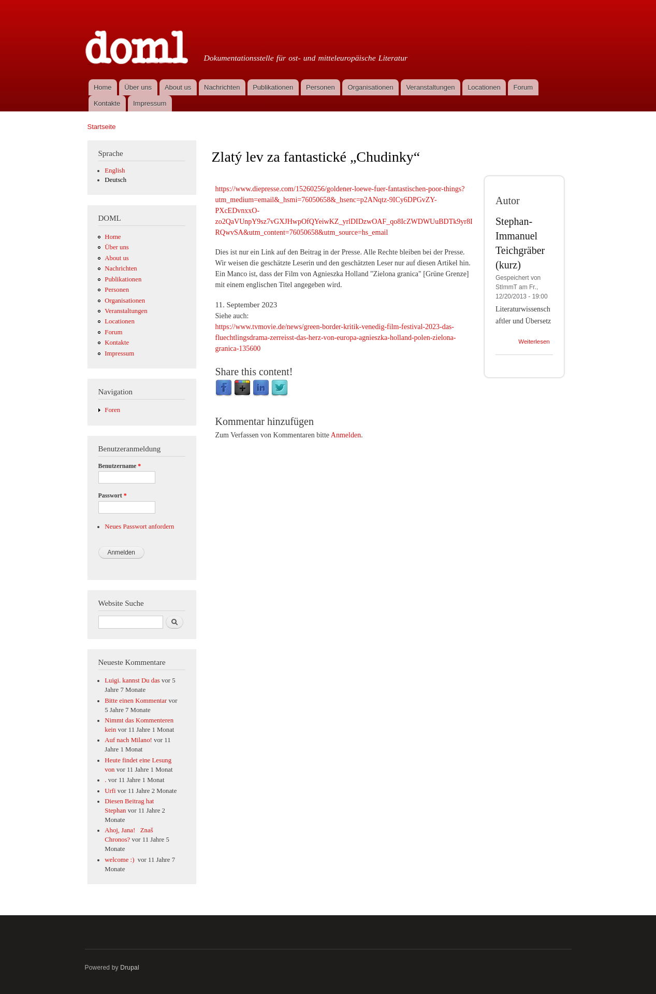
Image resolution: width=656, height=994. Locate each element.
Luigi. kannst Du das (132, 680)
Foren (112, 410)
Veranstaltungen (430, 87)
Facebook (223, 388)
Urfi (110, 790)
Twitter (279, 388)
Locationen (484, 87)
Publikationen (273, 87)
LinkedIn (261, 388)
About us (178, 87)
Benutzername (119, 466)
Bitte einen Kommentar (136, 700)
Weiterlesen (533, 341)
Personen (320, 87)
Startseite (102, 127)
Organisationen (370, 87)
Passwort (112, 495)
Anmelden (346, 435)
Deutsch (115, 179)
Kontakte (107, 103)
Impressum (149, 103)
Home (103, 87)
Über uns (138, 87)
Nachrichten (222, 87)
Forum (523, 87)
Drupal (129, 967)
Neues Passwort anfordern (139, 526)
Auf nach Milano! (128, 740)
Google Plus (242, 388)
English (115, 170)
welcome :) (120, 859)
